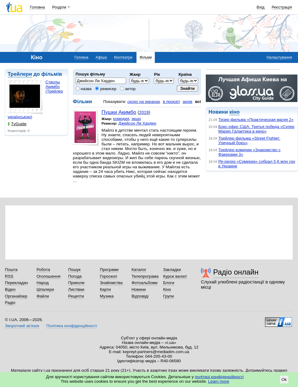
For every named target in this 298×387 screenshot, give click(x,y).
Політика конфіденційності (71, 325)
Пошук (74, 269)
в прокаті (171, 101)
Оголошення (48, 276)
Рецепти (76, 296)
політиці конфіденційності (219, 376)
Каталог (139, 269)
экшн (136, 118)
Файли (43, 296)
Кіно (167, 289)
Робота (43, 269)
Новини (139, 289)
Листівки (76, 289)
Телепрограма (145, 276)
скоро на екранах (143, 101)
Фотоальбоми (145, 282)
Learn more (218, 381)
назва (84, 88)
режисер (105, 88)
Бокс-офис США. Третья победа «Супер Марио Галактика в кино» (256, 128)
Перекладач (16, 282)
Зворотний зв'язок (22, 325)
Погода (75, 276)
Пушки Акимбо (119, 112)
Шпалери (45, 289)
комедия (121, 118)
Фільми (146, 57)
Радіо (10, 302)
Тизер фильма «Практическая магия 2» (255, 119)
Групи (168, 296)
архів (187, 101)
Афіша (101, 57)
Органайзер (16, 296)
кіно (234, 112)
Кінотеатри (123, 57)
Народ (43, 282)
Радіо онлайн (236, 272)
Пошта (11, 269)
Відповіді (140, 296)
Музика (107, 296)
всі (198, 101)
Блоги (168, 282)
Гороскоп (108, 276)
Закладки (172, 269)
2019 (144, 112)
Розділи (59, 7)
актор (128, 88)
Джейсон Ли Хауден (137, 123)
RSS (9, 276)
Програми (109, 269)
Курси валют (175, 276)
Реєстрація (282, 7)
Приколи (76, 282)
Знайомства (111, 282)
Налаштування (279, 57)
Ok (284, 379)
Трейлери (20, 74)
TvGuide (17, 124)
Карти (105, 289)
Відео (10, 289)
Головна (37, 7)
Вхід (261, 7)
